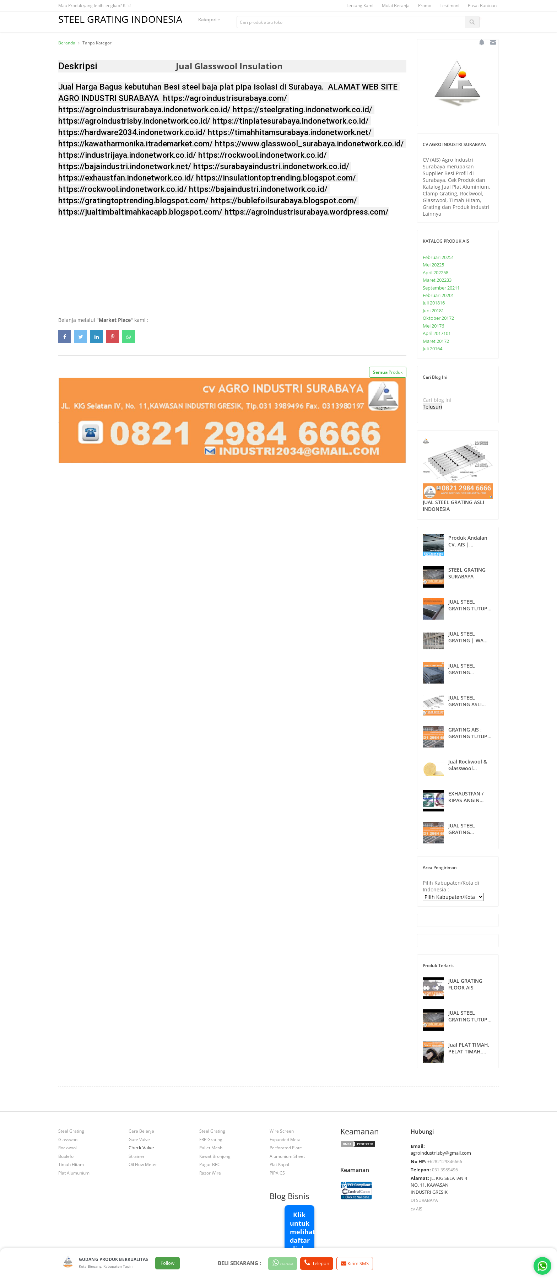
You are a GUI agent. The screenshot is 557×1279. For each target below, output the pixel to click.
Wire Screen (282, 1131)
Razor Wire (210, 1173)
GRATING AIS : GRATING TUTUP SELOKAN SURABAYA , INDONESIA (467, 733)
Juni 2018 (433, 310)
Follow (167, 1263)
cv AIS (416, 1208)
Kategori (218, 22)
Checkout (287, 1263)
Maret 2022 (437, 280)
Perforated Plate (286, 1147)
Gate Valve (139, 1139)
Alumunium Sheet (287, 1156)
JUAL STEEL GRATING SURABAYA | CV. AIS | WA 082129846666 (467, 829)
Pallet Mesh (210, 1147)
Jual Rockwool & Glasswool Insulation (467, 765)
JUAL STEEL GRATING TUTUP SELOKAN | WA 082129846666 (467, 1016)
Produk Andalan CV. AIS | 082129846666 (467, 541)
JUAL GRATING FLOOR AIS (465, 984)
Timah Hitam (71, 1164)
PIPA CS (277, 1173)
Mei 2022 (433, 264)
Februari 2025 (438, 257)
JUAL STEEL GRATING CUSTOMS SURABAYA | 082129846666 (465, 669)
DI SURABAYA (424, 1200)
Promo (424, 5)
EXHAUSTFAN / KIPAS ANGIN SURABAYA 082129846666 (465, 797)
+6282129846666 (444, 1161)
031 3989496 (445, 1169)
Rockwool (67, 1147)
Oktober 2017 (438, 318)
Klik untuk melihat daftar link (302, 1231)
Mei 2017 (433, 326)
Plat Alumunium (74, 1173)
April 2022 (435, 272)
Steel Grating (71, 1131)
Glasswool (68, 1139)
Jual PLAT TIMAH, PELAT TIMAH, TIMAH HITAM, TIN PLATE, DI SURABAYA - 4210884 (470, 1048)
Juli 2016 (432, 348)
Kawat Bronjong (215, 1156)
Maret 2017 (436, 341)
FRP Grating (210, 1139)
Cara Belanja (141, 1131)
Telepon (327, 1263)
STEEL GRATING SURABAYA (467, 573)
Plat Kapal (279, 1164)
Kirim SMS (368, 1264)
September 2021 (441, 288)
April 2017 (437, 333)
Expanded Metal (286, 1139)
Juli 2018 (434, 302)
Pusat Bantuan (482, 5)
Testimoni (449, 5)
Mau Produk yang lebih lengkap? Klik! (94, 5)
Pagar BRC (209, 1164)
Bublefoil (67, 1156)
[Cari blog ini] (454, 399)
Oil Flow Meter (143, 1164)
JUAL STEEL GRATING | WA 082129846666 (465, 637)
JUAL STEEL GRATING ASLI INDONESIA (453, 505)
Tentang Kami (359, 5)
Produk (387, 372)
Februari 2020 (438, 295)
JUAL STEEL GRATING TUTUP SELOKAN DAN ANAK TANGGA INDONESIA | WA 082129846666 (468, 605)
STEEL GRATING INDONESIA (124, 19)
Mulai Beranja (396, 5)
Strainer (137, 1156)
